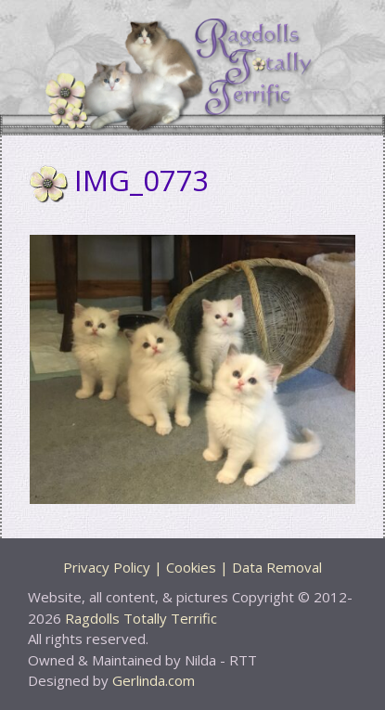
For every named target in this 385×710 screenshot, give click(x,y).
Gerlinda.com (153, 680)
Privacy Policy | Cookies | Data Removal (192, 567)
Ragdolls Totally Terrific (141, 618)
